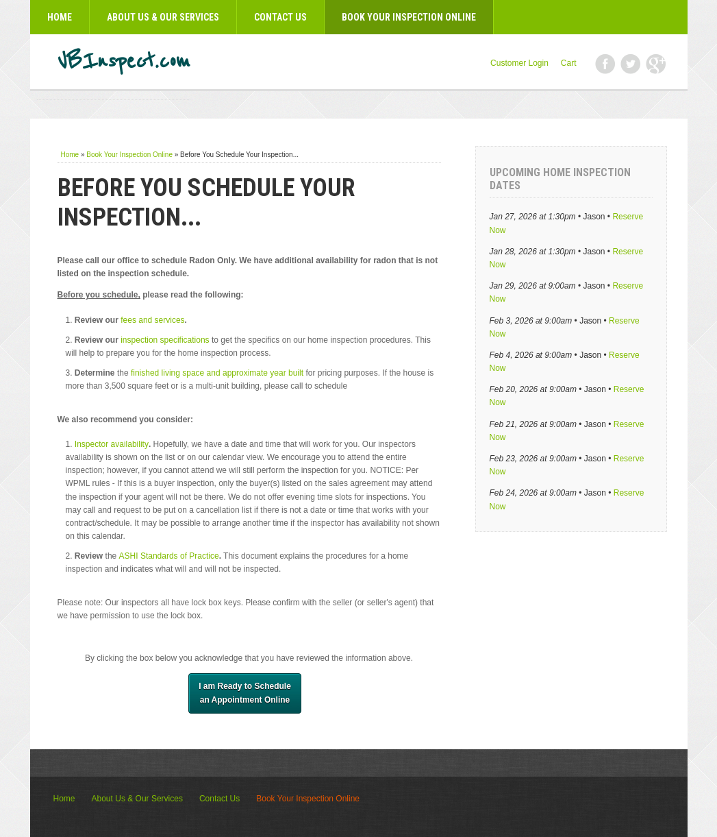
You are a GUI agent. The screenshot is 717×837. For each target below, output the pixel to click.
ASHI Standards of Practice (169, 556)
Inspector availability (112, 444)
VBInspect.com (124, 61)
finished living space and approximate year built (217, 373)
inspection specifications (165, 340)
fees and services (152, 320)
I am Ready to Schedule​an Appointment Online (245, 692)
